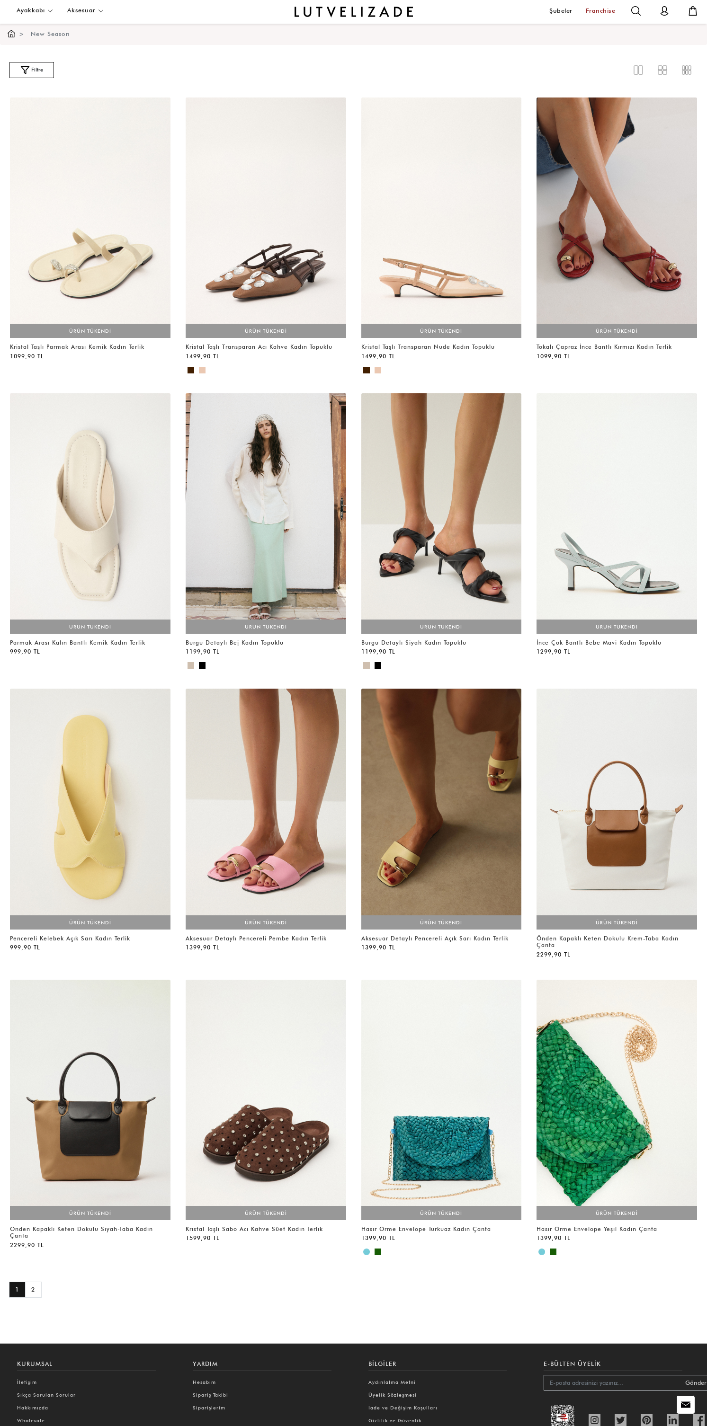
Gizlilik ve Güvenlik (394, 1420)
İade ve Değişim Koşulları (403, 1407)
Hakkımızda (32, 1407)
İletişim (27, 1382)
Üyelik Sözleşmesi (392, 1395)
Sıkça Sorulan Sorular (46, 1395)
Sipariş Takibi (210, 1395)
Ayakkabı (35, 10)
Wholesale (31, 1420)
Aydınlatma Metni (392, 1382)
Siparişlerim (209, 1407)
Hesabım (204, 1382)
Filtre (31, 70)
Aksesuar (85, 10)
